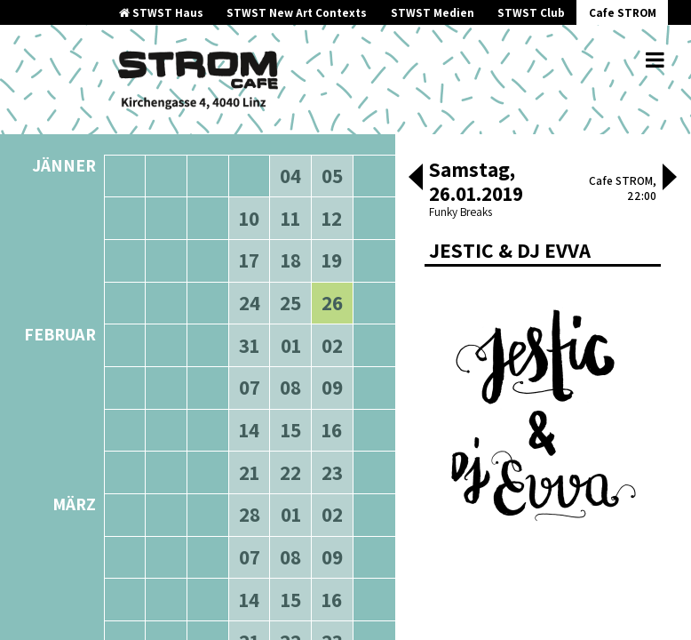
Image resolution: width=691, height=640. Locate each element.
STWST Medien (432, 12)
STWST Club (531, 12)
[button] (415, 178)
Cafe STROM (622, 12)
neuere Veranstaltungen (311, 132)
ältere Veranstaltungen (176, 132)
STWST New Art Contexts (296, 12)
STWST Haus (161, 12)
